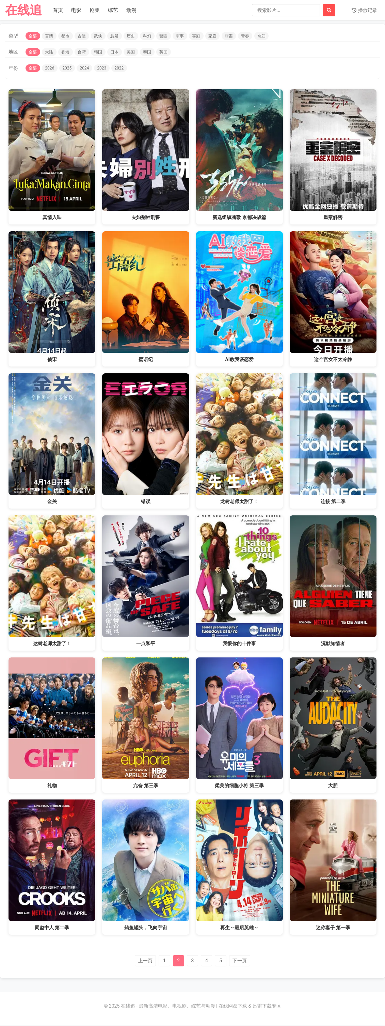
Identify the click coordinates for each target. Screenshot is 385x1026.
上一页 (142, 961)
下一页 (243, 961)
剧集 (95, 10)
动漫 (131, 10)
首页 (58, 10)
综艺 (113, 10)
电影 (76, 10)
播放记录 (364, 10)
